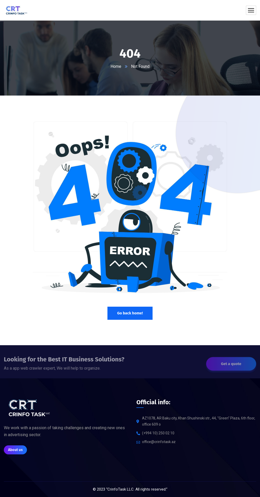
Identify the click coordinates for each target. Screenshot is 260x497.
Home (116, 66)
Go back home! (130, 313)
